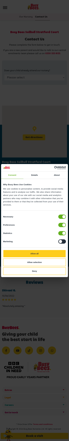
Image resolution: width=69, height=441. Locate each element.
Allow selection (34, 262)
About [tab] (57, 175)
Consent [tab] (12, 175)
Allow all (34, 253)
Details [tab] (34, 175)
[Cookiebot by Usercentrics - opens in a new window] (54, 167)
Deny (34, 271)
